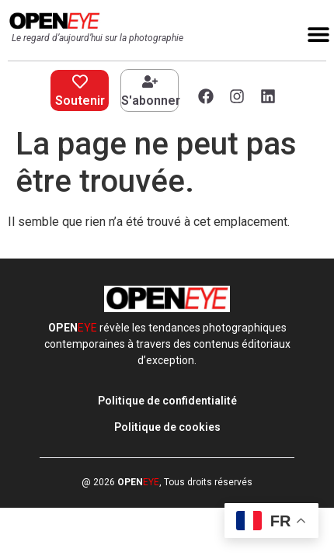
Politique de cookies (167, 427)
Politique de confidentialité (167, 400)
